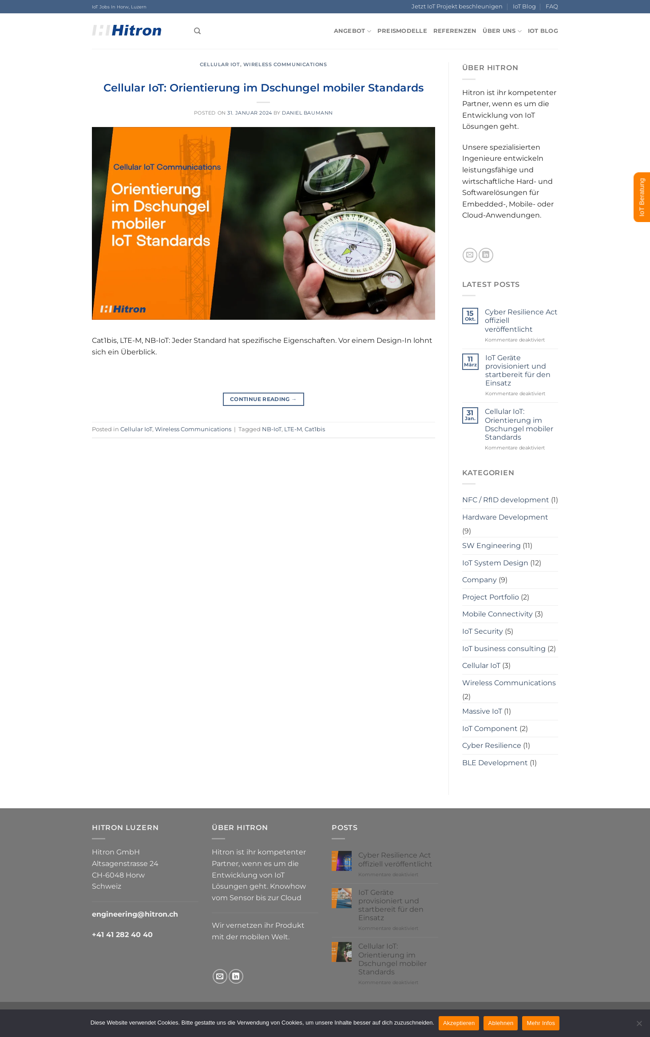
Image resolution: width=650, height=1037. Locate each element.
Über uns (502, 31)
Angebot (352, 31)
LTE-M (293, 429)
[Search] (197, 31)
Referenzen (455, 31)
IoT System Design (495, 563)
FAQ (552, 6)
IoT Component (490, 728)
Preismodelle (402, 31)
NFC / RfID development (505, 500)
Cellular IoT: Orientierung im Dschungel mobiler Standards (263, 87)
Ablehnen (500, 1023)
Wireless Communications (285, 64)
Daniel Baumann (307, 113)
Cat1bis (315, 429)
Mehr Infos (541, 1023)
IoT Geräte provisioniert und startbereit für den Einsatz (518, 371)
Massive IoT (482, 711)
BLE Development (495, 763)
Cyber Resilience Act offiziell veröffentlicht (521, 320)
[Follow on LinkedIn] (486, 255)
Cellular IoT (220, 64)
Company (479, 580)
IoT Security (482, 631)
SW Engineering (491, 545)
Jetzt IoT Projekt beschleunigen (457, 6)
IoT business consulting (504, 648)
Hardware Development (505, 517)
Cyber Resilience (491, 745)
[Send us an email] (470, 255)
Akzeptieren (459, 1023)
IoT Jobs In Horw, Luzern (119, 6)
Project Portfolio (490, 597)
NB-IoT (271, 429)
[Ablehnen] (638, 1026)
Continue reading (263, 399)
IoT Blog (524, 6)
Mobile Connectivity (497, 614)
